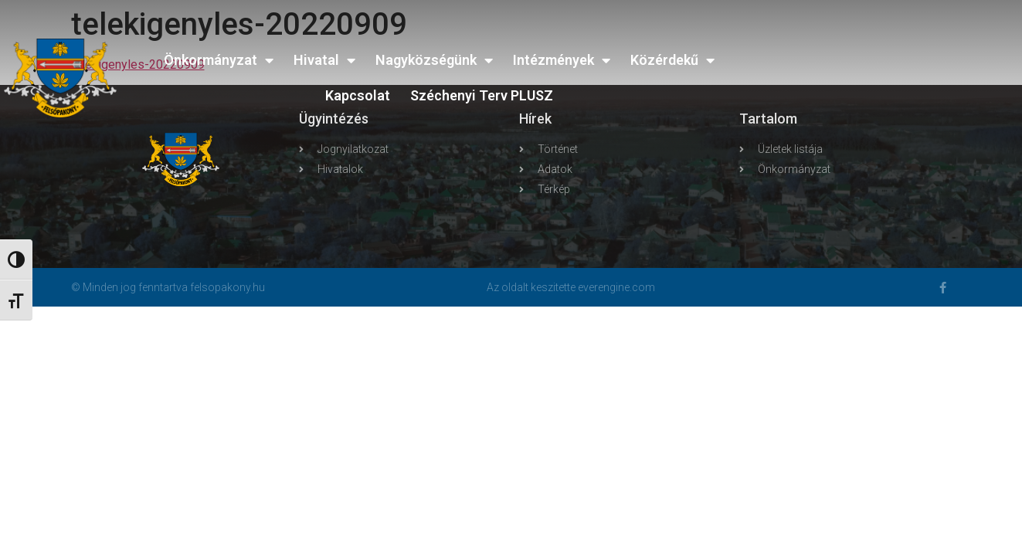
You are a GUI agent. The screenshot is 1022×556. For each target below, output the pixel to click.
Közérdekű (672, 60)
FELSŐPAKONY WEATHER (897, 66)
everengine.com (616, 287)
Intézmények (561, 60)
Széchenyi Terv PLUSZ (481, 95)
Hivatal (324, 60)
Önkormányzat (218, 60)
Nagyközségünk (434, 60)
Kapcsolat (357, 95)
